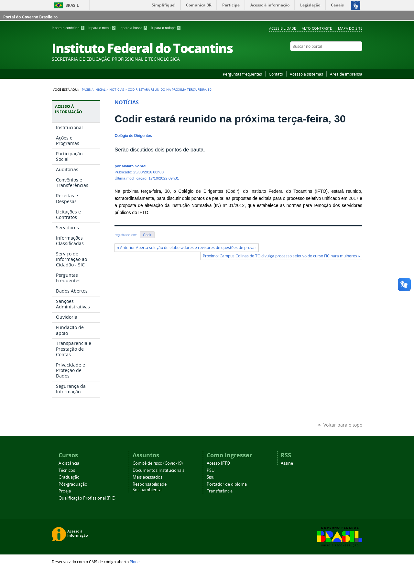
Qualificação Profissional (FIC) (87, 498)
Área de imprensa (346, 74)
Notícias (116, 89)
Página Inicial (93, 89)
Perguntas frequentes (242, 74)
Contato (276, 74)
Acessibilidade (282, 28)
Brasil (72, 5)
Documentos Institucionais (158, 470)
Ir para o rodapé (166, 28)
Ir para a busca (134, 28)
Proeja (65, 491)
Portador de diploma (227, 484)
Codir (147, 235)
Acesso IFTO (218, 463)
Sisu (210, 477)
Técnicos (67, 470)
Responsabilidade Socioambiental (150, 486)
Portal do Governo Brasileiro (30, 17)
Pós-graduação (73, 484)
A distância (69, 463)
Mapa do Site (350, 28)
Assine (287, 463)
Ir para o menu (102, 28)
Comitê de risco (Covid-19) (158, 463)
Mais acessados (147, 477)
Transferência (220, 491)
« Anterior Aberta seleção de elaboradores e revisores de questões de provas (186, 247)
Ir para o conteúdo (69, 28)
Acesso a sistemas (306, 74)
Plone (135, 561)
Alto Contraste (317, 28)
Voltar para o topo (342, 425)
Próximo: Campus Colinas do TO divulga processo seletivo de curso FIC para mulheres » (281, 256)
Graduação (69, 477)
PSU (210, 470)
